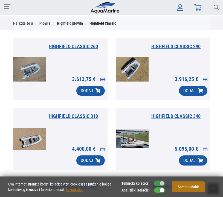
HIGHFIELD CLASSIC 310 (73, 116)
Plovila (44, 23)
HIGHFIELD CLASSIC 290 (176, 46)
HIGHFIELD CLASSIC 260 (73, 46)
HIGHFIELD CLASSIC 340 (176, 116)
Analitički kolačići (135, 190)
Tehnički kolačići (134, 183)
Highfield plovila (70, 23)
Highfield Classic (102, 23)
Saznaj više (74, 189)
